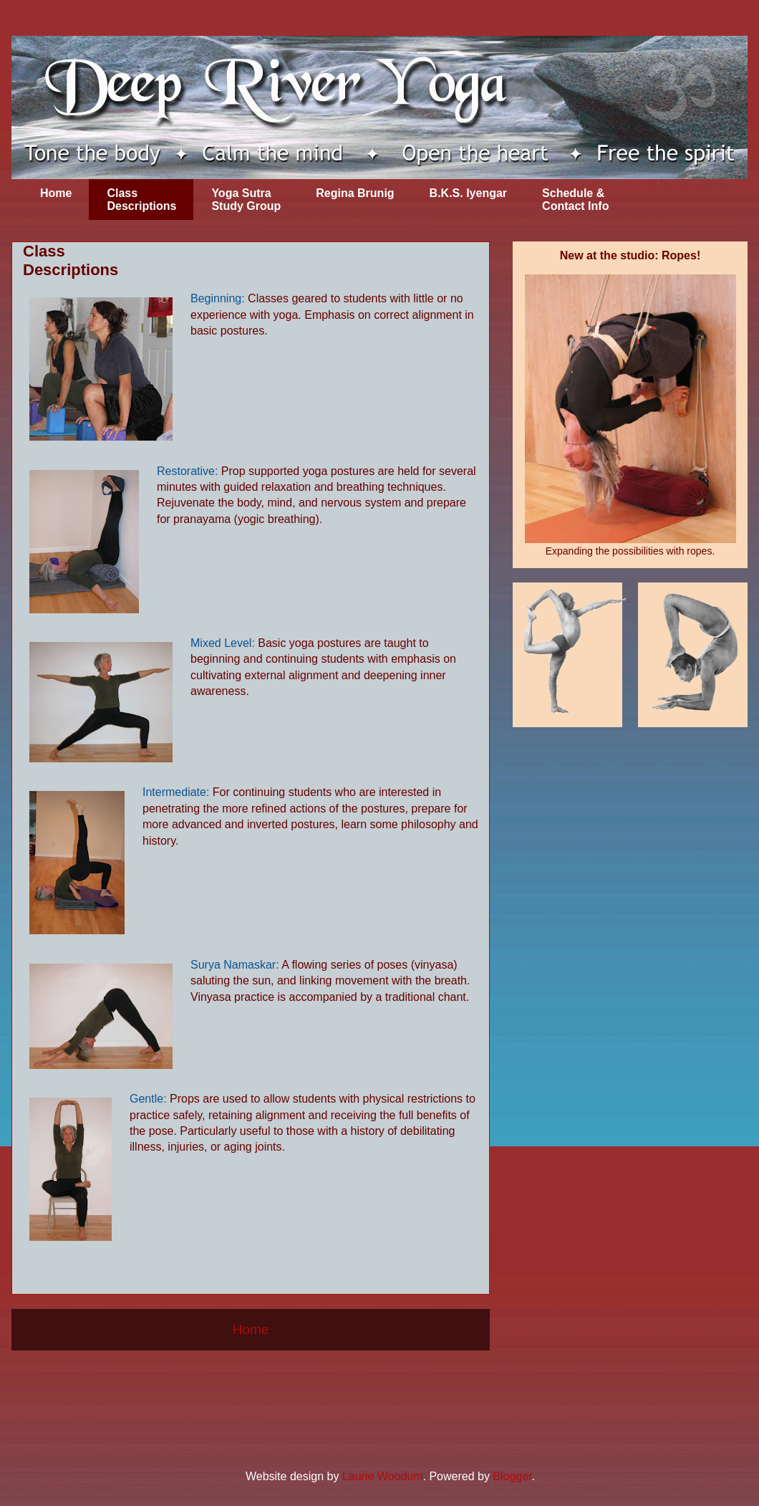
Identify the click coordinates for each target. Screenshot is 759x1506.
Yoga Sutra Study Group (246, 199)
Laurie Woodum (382, 1476)
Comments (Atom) (285, 1384)
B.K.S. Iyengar (468, 193)
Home (56, 193)
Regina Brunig (355, 193)
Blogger (512, 1476)
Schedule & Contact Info (575, 199)
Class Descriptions (141, 199)
